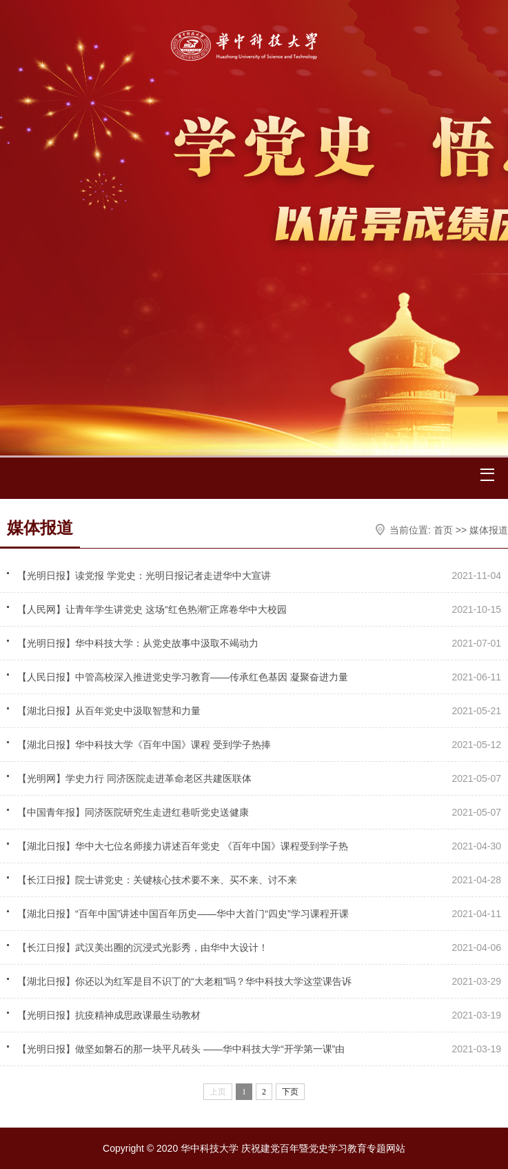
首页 (443, 530)
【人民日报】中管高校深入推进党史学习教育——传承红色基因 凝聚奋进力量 (182, 676)
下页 (290, 1092)
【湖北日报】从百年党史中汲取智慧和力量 (109, 710)
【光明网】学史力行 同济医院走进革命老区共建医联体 (134, 778)
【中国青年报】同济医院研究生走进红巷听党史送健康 (134, 812)
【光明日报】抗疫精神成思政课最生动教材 (109, 1015)
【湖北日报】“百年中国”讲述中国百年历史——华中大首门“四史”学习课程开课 (183, 913)
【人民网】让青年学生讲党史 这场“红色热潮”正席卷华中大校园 (152, 609)
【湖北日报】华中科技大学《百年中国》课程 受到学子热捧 (144, 744)
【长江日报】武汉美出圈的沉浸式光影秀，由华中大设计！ (142, 947)
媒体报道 (488, 530)
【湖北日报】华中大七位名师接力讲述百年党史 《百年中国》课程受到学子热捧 (182, 849)
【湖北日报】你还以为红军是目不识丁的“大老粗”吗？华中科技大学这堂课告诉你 (184, 984)
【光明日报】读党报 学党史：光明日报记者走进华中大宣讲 (144, 575)
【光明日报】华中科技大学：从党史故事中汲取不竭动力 (137, 643)
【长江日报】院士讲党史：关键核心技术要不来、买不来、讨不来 (157, 879)
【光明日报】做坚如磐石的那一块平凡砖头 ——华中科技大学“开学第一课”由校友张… (181, 1051)
